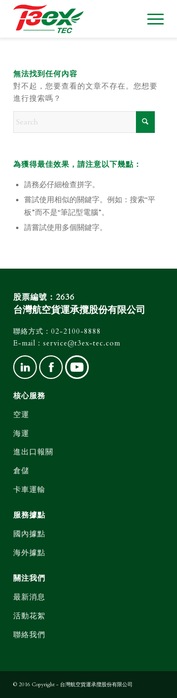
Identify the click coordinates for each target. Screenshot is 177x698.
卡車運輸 (29, 489)
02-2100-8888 (76, 331)
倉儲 (21, 471)
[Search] (84, 122)
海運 (21, 433)
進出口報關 (33, 452)
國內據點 (29, 534)
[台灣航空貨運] (73, 19)
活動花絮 (29, 616)
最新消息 (29, 597)
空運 (21, 415)
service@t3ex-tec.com (81, 343)
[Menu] (151, 19)
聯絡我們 (29, 635)
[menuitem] (151, 19)
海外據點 (29, 553)
